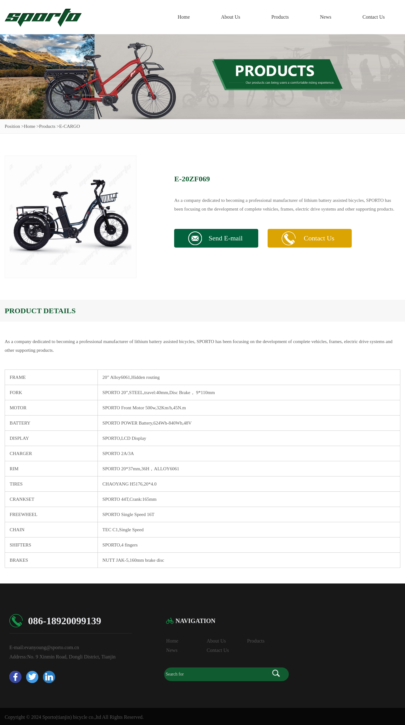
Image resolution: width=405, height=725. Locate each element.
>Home (28, 126)
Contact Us (373, 17)
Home (184, 17)
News (325, 17)
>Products (45, 126)
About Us (230, 17)
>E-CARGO (68, 126)
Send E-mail (225, 238)
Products (280, 17)
